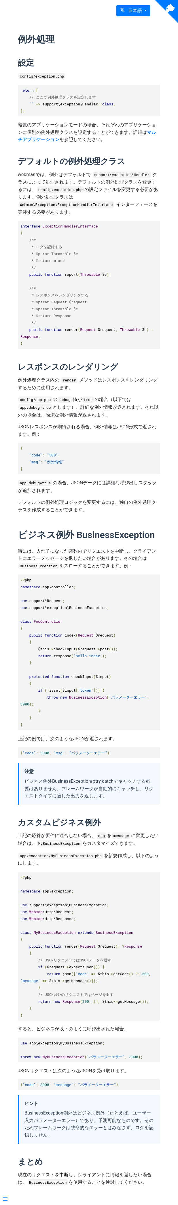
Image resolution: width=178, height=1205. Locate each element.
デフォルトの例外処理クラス (71, 161)
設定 (26, 63)
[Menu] (5, 1199)
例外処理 (36, 39)
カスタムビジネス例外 (59, 822)
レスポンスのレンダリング (68, 367)
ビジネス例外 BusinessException (86, 534)
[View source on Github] (166, 11)
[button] (133, 10)
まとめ (30, 1162)
